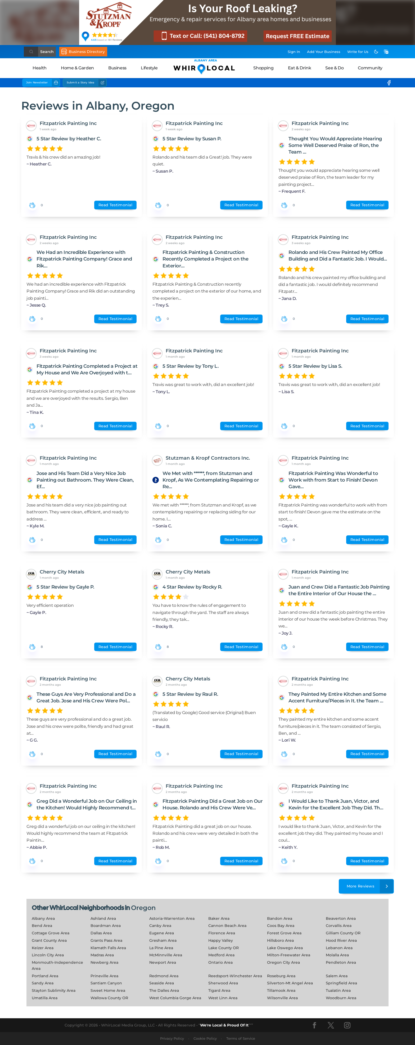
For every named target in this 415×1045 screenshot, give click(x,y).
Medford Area (221, 955)
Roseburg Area (281, 976)
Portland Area (45, 976)
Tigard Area (219, 990)
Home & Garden (77, 67)
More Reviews (370, 886)
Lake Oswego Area (285, 947)
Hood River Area (341, 940)
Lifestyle (149, 67)
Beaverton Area (341, 918)
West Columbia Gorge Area (175, 997)
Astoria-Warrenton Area (172, 918)
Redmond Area (163, 976)
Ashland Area (103, 918)
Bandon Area (279, 918)
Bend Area (42, 925)
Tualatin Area (338, 990)
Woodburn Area (341, 997)
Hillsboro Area (280, 940)
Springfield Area (341, 983)
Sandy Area (42, 983)
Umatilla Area (44, 997)
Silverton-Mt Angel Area (290, 983)
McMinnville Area (165, 955)
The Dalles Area (164, 990)
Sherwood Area (223, 983)
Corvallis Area (338, 925)
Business (117, 67)
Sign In (294, 52)
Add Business (323, 52)
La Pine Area (161, 947)
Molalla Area (337, 955)
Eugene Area (161, 933)
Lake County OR (223, 947)
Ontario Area (220, 962)
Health (40, 67)
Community (370, 67)
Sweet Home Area (108, 990)
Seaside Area (161, 983)
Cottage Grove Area (50, 933)
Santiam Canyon (106, 983)
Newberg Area (104, 962)
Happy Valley (220, 940)
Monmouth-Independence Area (57, 965)
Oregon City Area (283, 962)
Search (47, 51)
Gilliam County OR (343, 933)
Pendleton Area (341, 962)
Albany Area (43, 918)
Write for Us (357, 52)
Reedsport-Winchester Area (235, 976)
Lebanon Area (339, 947)
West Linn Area (222, 997)
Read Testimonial (115, 205)
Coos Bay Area (280, 925)
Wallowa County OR (109, 997)
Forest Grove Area (284, 933)
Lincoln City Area (48, 955)
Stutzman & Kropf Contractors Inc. (208, 458)
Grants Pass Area (106, 940)
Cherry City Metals (62, 572)
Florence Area (221, 933)
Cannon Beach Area (227, 925)
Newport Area (162, 962)
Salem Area (337, 976)
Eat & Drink (299, 67)
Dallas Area (101, 933)
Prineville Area (104, 976)
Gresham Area (163, 940)
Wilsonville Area (282, 997)
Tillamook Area (281, 990)
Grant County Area (49, 940)
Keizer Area (42, 947)
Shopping (263, 67)
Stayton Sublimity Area (53, 990)
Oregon (143, 908)
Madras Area (102, 955)
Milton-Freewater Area (288, 955)
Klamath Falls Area (108, 947)
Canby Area (160, 925)
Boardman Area (106, 925)
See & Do (334, 67)
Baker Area (218, 918)
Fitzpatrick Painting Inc (68, 123)
